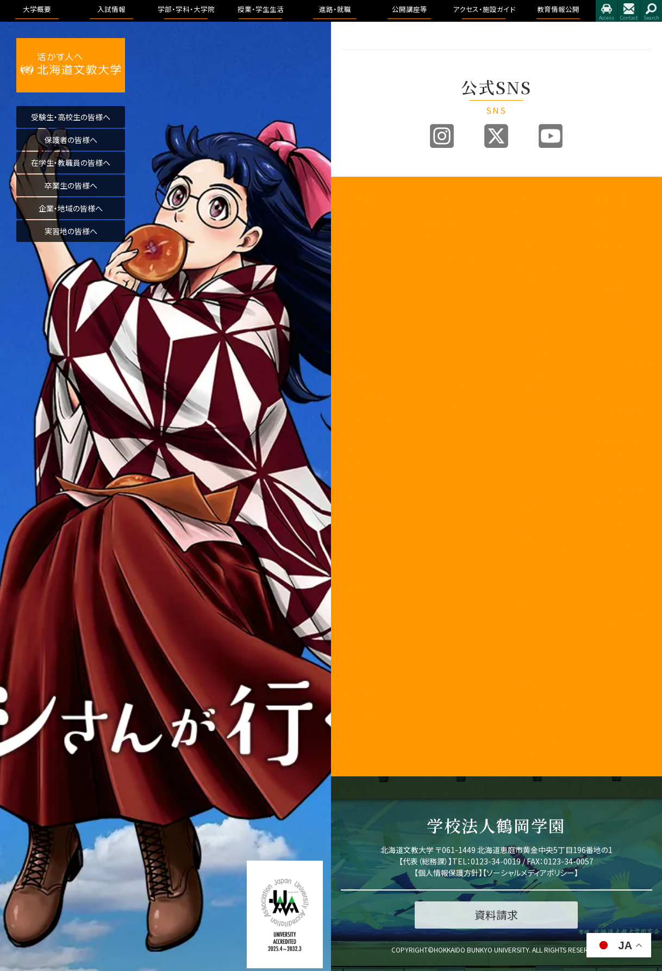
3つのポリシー (363, 271)
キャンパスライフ (538, 588)
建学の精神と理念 (368, 224)
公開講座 (355, 577)
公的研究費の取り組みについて (369, 675)
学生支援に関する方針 (369, 402)
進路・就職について (623, 229)
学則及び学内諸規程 (369, 535)
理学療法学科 (539, 500)
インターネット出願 (454, 351)
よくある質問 (445, 407)
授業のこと (526, 601)
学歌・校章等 (360, 330)
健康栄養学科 (539, 389)
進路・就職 (612, 199)
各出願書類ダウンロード (454, 334)
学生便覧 (524, 669)
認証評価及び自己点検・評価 (369, 446)
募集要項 (440, 224)
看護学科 (542, 285)
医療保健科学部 (534, 268)
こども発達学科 (541, 401)
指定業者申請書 (619, 411)
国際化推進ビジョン (369, 697)
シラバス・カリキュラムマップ (538, 630)
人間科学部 (527, 376)
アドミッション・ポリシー (623, 563)
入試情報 (441, 199)
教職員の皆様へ (365, 590)
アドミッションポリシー (454, 288)
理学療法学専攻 (546, 337)
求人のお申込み (619, 258)
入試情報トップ (448, 212)
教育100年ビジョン (369, 241)
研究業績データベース (369, 718)
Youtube (550, 136)
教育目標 (355, 258)
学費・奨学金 (529, 728)
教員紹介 (355, 342)
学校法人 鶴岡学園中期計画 (623, 618)
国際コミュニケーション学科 (542, 251)
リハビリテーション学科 (542, 311)
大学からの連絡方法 (538, 652)
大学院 (520, 538)
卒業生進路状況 (619, 246)
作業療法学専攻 (546, 359)
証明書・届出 (529, 682)
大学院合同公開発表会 (623, 330)
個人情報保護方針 (448, 872)
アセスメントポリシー (369, 288)
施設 (602, 399)
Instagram (441, 136)
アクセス (606, 11)
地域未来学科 (539, 414)
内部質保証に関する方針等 (369, 424)
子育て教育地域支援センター (369, 480)
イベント (607, 313)
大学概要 (356, 199)
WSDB (519, 613)
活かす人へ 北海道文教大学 (70, 65)
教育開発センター (368, 463)
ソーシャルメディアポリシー (530, 872)
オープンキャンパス (454, 241)
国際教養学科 (539, 234)
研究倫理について (368, 748)
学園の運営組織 (365, 317)
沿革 (348, 305)
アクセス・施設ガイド (623, 368)
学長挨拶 (355, 212)
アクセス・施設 (616, 546)
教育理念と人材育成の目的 (538, 554)
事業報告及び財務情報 (369, 359)
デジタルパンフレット (454, 368)
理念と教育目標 (619, 477)
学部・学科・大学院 (538, 204)
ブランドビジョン (450, 271)
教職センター (361, 496)
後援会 (351, 602)
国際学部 (524, 221)
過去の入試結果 (450, 305)
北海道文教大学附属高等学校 (369, 632)
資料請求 (440, 317)
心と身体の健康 (534, 741)
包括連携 (355, 552)
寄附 (348, 735)
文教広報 (355, 565)
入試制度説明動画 (454, 258)
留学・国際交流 (533, 753)
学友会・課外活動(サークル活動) (538, 711)
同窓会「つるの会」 (369, 614)
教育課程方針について (369, 381)
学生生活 (524, 694)
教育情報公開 (617, 440)
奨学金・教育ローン (454, 390)
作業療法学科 (539, 513)
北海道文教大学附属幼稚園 (369, 653)
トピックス (609, 212)
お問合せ (629, 11)
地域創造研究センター (369, 514)
